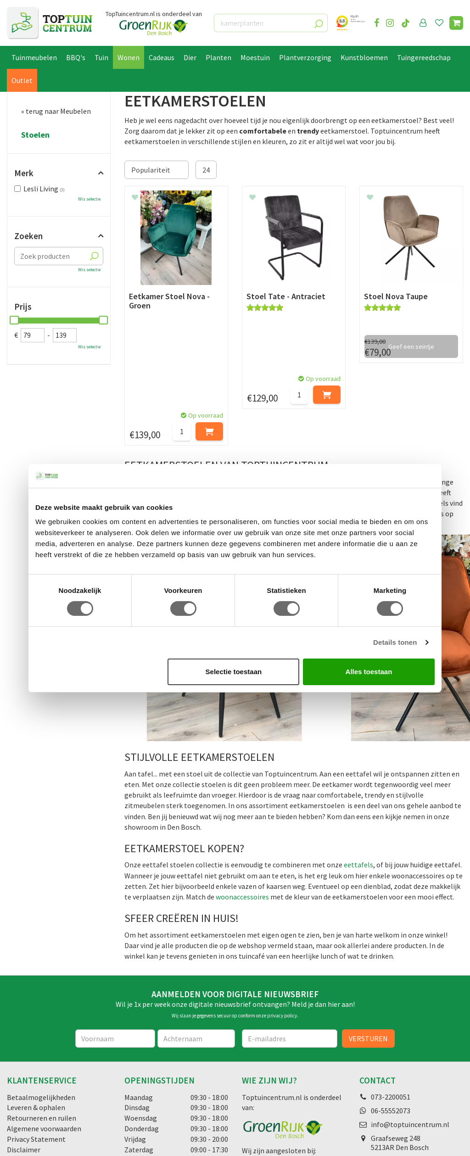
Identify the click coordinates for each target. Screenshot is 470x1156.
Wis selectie (89, 199)
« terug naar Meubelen (56, 111)
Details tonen (395, 642)
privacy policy (282, 921)
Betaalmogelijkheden (41, 1002)
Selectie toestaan (234, 672)
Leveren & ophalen (36, 1012)
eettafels (358, 770)
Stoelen (35, 135)
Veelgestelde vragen (39, 1065)
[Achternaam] (196, 943)
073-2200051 (390, 1001)
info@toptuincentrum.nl (410, 1029)
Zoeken (28, 235)
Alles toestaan (369, 672)
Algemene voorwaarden (44, 1034)
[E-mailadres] (289, 943)
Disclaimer (23, 1055)
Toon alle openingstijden (163, 1075)
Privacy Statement (36, 1044)
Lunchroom (25, 1106)
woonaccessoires (242, 802)
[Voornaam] (115, 943)
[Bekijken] (456, 23)
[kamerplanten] (271, 23)
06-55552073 (390, 1015)
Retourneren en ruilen (41, 1023)
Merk (24, 173)
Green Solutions (90, 1141)
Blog (14, 1095)
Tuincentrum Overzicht (148, 1141)
